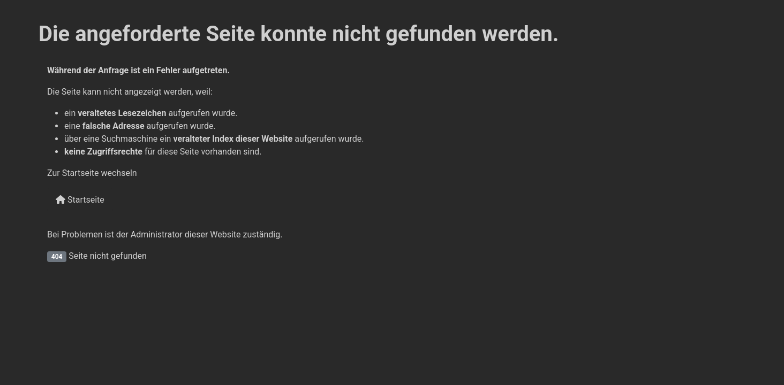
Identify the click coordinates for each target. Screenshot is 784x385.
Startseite (80, 200)
